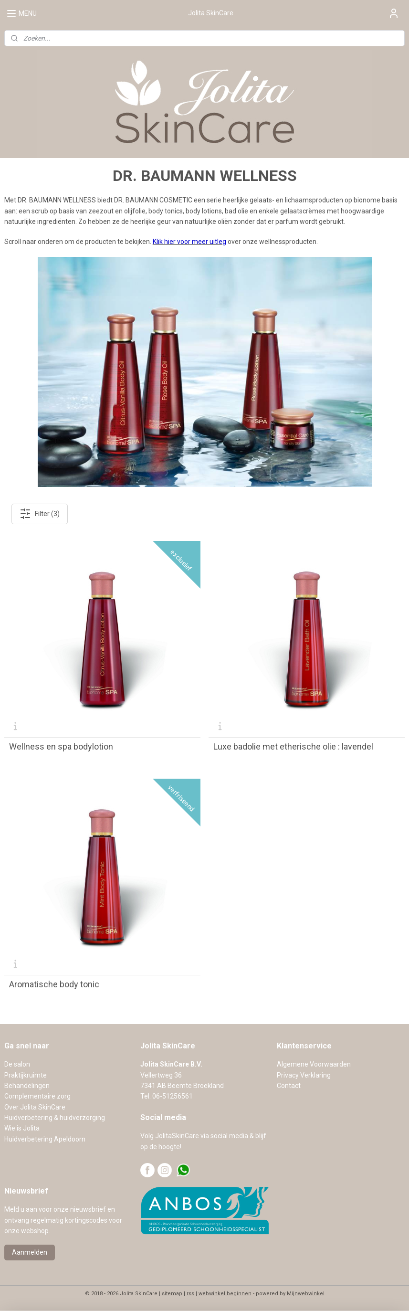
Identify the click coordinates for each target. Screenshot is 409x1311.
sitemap (172, 1293)
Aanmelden (29, 1252)
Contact (289, 1085)
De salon (17, 1064)
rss (190, 1293)
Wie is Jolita (22, 1128)
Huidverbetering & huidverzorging (54, 1117)
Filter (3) (40, 513)
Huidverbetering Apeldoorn (44, 1139)
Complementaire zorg (37, 1096)
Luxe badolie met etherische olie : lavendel (293, 746)
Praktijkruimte (25, 1075)
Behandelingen (27, 1085)
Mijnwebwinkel (306, 1293)
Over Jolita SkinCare (34, 1107)
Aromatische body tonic (54, 984)
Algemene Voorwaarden (314, 1064)
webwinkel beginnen (225, 1293)
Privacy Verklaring (304, 1075)
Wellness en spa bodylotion (61, 746)
